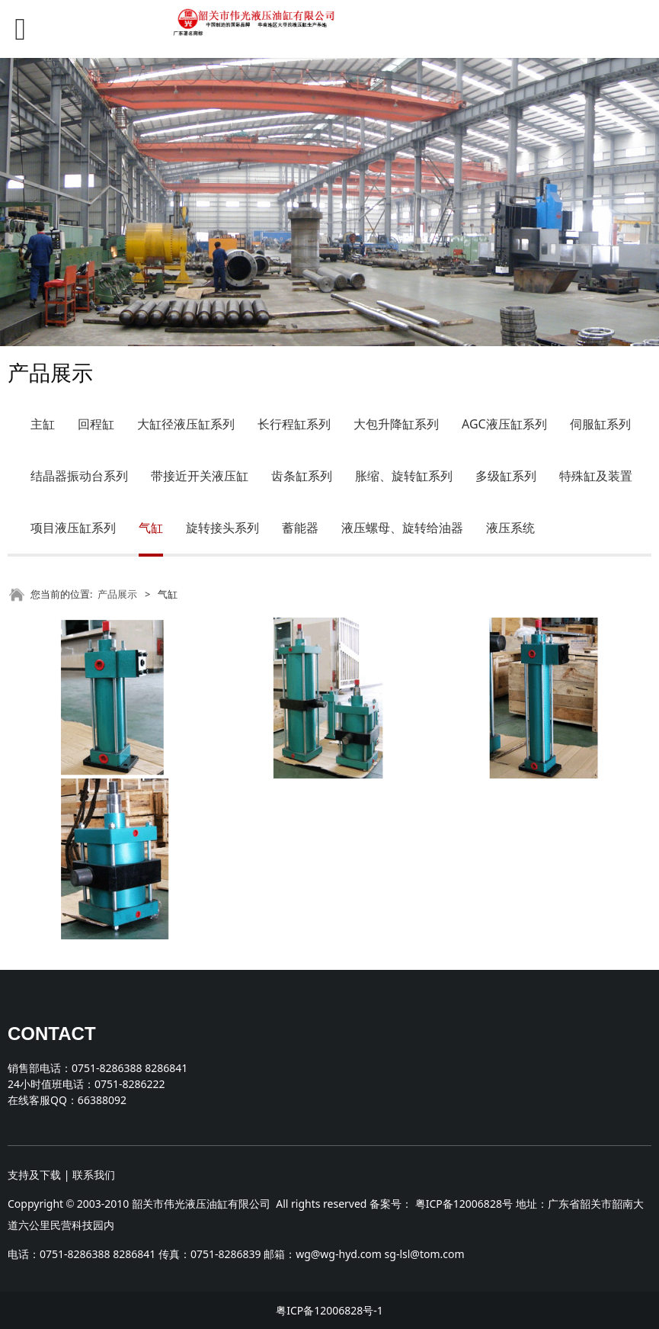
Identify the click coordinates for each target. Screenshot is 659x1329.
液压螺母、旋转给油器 (402, 527)
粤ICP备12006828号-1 (329, 1310)
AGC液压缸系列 (504, 424)
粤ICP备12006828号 (464, 1203)
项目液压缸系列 (73, 527)
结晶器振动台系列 (79, 475)
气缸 (151, 527)
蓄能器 (300, 527)
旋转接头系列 (222, 527)
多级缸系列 (505, 475)
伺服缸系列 (600, 424)
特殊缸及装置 (595, 475)
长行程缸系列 (294, 424)
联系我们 (93, 1174)
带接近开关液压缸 (199, 475)
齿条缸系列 (301, 475)
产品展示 (117, 594)
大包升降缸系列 (396, 424)
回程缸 (96, 424)
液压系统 (510, 527)
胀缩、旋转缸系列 (404, 475)
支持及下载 (34, 1174)
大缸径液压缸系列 (186, 424)
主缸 (42, 424)
